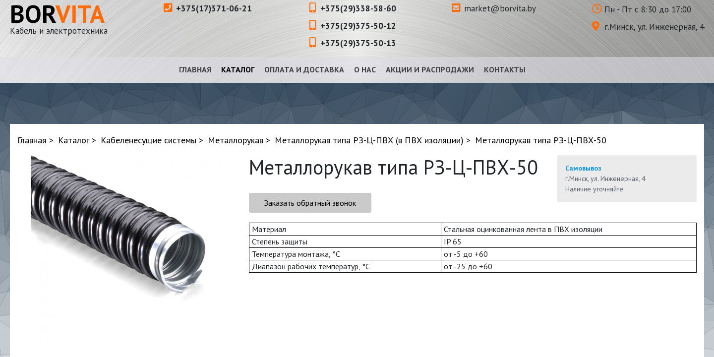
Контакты (505, 69)
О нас (365, 69)
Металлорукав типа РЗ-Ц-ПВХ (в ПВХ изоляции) (369, 140)
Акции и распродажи (430, 69)
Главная (195, 69)
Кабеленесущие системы (148, 140)
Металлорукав (235, 140)
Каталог (237, 69)
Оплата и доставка (304, 69)
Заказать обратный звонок (310, 203)
